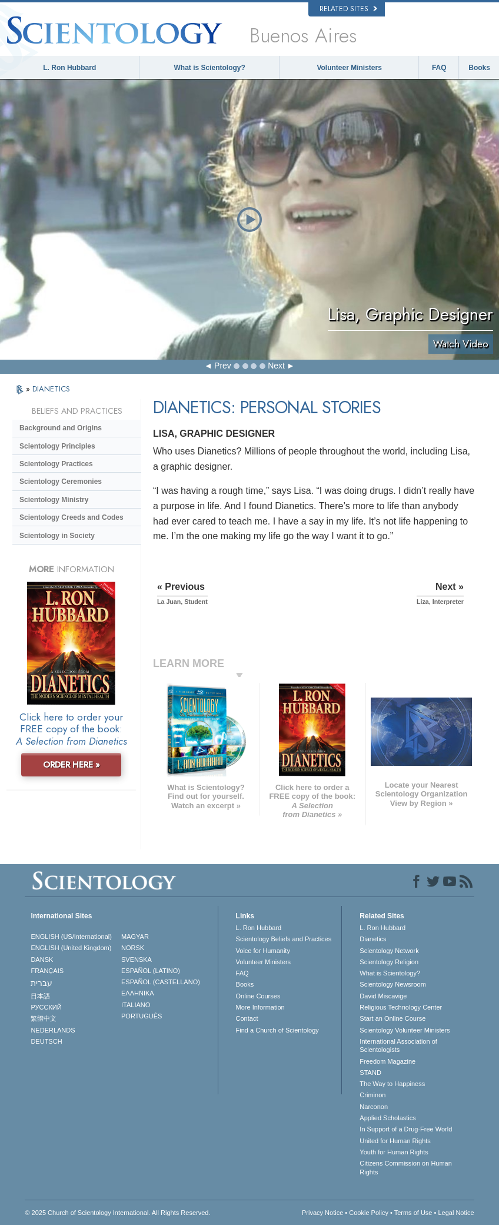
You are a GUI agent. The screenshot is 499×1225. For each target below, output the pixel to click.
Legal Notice (456, 1212)
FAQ (439, 68)
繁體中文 (43, 1018)
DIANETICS (51, 388)
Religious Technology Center (401, 1007)
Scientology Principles (57, 446)
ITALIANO (135, 1004)
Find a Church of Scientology (277, 1030)
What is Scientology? (209, 68)
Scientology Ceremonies (60, 481)
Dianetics (373, 938)
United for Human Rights (395, 1140)
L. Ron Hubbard (69, 68)
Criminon (372, 1094)
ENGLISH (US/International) (71, 936)
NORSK (132, 947)
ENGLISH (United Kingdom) (71, 947)
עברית (41, 983)
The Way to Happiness (392, 1083)
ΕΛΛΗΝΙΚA (137, 993)
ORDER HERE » (71, 765)
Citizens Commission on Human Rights (406, 1167)
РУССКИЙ (46, 1007)
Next (276, 365)
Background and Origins (60, 428)
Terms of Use (413, 1212)
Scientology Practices (56, 464)
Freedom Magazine (387, 1061)
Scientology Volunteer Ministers (405, 1030)
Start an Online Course (392, 1018)
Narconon (374, 1106)
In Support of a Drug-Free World (406, 1129)
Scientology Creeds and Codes (71, 517)
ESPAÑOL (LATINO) (150, 970)
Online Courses (258, 996)
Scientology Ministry (53, 500)
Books (479, 68)
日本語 (40, 996)
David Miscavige (383, 996)
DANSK (42, 959)
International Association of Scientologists (398, 1045)
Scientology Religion (389, 961)
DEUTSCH (46, 1041)
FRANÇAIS (47, 970)
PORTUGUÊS (141, 1016)
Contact (247, 1018)
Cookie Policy (368, 1212)
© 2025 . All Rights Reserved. (117, 1212)
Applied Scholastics (387, 1117)
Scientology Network (389, 950)
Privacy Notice (322, 1212)
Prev (222, 365)
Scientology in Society (57, 536)
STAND (370, 1072)
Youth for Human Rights (394, 1152)
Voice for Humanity (263, 950)
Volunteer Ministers (349, 68)
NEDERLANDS (53, 1030)
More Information (260, 1007)
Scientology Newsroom (393, 984)
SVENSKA (136, 959)
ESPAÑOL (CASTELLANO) (160, 981)
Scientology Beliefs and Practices (284, 938)
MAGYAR (135, 936)
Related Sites (348, 9)
